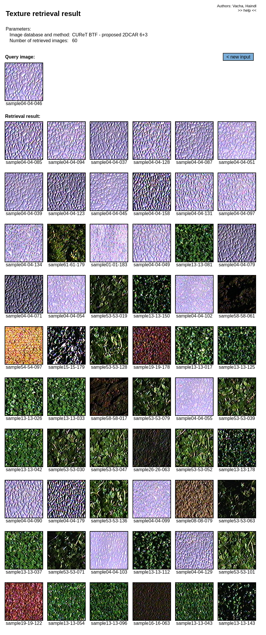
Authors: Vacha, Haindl (236, 6)
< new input (238, 56)
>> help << (247, 10)
